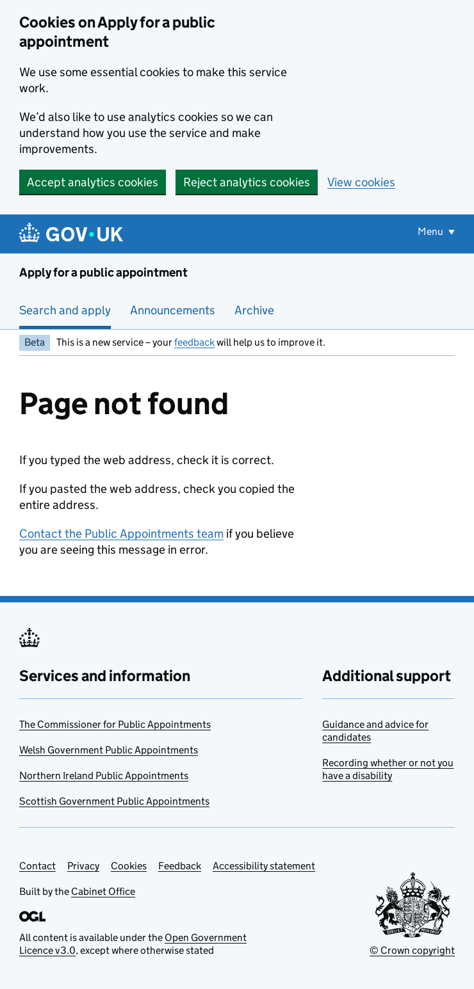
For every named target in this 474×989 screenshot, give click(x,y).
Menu (431, 231)
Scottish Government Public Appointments (114, 801)
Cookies (129, 866)
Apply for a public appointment (103, 272)
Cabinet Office (103, 891)
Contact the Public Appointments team (121, 533)
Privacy (83, 866)
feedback (194, 342)
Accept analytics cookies (92, 182)
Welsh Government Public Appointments (108, 750)
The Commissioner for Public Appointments (115, 724)
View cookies (361, 182)
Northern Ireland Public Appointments (103, 775)
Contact (37, 866)
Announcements (172, 310)
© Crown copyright (412, 950)
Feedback (179, 866)
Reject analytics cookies (246, 182)
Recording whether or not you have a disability (388, 769)
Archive (254, 310)
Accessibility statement (264, 866)
